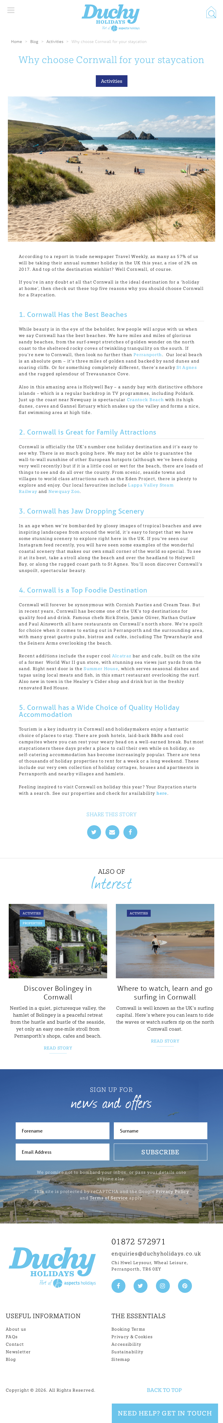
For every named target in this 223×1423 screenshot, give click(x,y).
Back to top (164, 1390)
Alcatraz (122, 656)
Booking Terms (128, 1329)
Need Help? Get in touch (165, 1413)
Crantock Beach (145, 399)
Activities (54, 41)
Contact (15, 1344)
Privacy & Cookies (132, 1336)
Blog (34, 41)
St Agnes (187, 367)
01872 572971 (139, 1241)
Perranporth (148, 354)
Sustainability (127, 1352)
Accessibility (126, 1344)
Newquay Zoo (64, 491)
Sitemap (121, 1359)
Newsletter (18, 1352)
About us (16, 1329)
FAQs (12, 1336)
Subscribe (160, 1152)
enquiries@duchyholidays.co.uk (156, 1253)
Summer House (101, 668)
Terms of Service (109, 1198)
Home (16, 41)
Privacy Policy (172, 1191)
